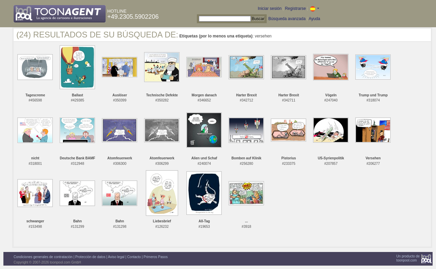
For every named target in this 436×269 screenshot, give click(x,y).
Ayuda (314, 18)
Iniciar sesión (270, 8)
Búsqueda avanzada (287, 18)
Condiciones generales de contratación (43, 257)
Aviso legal (116, 257)
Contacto (134, 257)
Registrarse (295, 8)
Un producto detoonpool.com (408, 258)
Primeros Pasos (156, 257)
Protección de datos (90, 257)
